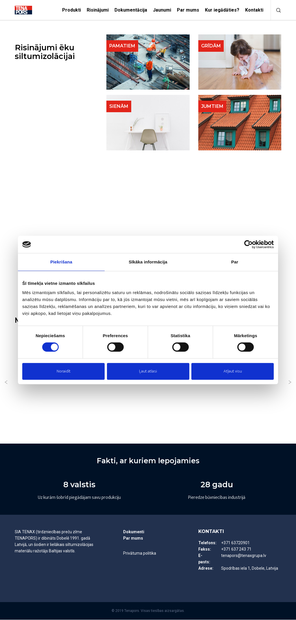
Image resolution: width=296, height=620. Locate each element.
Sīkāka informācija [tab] (148, 261)
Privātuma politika (139, 553)
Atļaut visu (232, 371)
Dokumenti (133, 532)
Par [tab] (234, 261)
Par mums (133, 538)
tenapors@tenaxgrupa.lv (243, 555)
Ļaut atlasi (148, 371)
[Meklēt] (276, 10)
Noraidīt (64, 371)
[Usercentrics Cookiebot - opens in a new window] (248, 244)
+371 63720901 (235, 543)
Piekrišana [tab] (61, 261)
